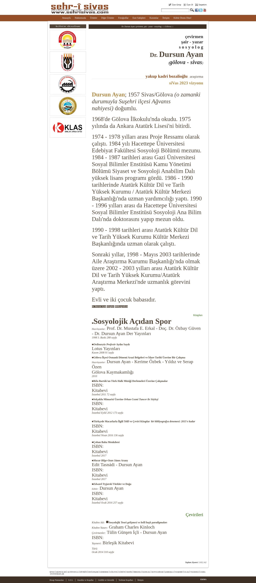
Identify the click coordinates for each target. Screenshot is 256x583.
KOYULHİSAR (157, 572)
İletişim (165, 18)
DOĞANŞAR (93, 572)
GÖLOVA (113, 572)
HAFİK (129, 572)
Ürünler (93, 18)
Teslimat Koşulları (126, 580)
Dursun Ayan (108, 94)
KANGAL (146, 572)
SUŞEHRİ (179, 572)
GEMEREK (104, 572)
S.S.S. (70, 580)
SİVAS (52, 572)
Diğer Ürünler (107, 18)
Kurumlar (154, 18)
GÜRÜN (122, 572)
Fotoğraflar (123, 18)
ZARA (202, 572)
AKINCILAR (61, 572)
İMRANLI (137, 572)
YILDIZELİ (194, 572)
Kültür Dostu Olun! (183, 18)
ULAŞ (186, 572)
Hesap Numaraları (57, 580)
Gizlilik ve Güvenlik (106, 580)
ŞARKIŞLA (169, 572)
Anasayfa (66, 18)
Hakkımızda (80, 18)
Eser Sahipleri (139, 18)
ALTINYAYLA (72, 572)
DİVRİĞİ (83, 572)
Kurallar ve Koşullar (86, 580)
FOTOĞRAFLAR (57, 574)
